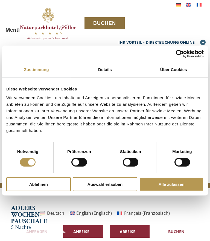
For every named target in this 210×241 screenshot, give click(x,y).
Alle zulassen (172, 184)
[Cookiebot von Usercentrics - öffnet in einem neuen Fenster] (180, 54)
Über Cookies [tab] (173, 69)
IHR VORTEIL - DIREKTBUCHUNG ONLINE (162, 43)
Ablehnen (38, 184)
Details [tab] (105, 69)
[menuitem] (178, 4)
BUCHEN (104, 23)
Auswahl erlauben (105, 184)
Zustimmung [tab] (36, 69)
